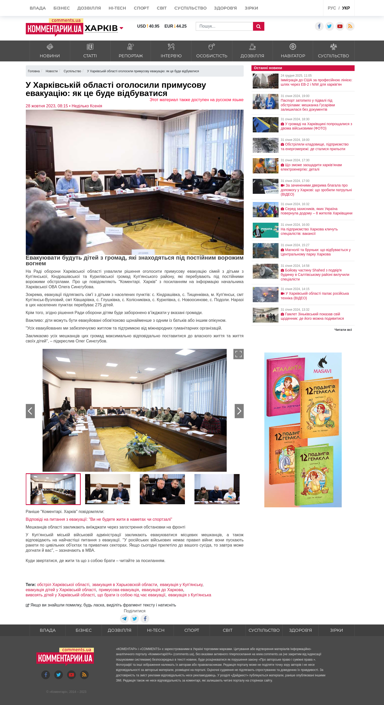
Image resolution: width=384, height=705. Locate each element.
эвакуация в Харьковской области (124, 584)
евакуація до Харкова (162, 590)
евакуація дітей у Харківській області (61, 590)
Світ (227, 630)
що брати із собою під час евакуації (131, 595)
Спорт (191, 630)
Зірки (336, 630)
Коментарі (58, 692)
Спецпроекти (300, 8)
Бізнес (84, 630)
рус (332, 8)
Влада (48, 630)
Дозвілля (120, 630)
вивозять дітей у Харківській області (60, 595)
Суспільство (264, 630)
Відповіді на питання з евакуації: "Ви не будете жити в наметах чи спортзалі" (99, 519)
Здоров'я (300, 630)
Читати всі (343, 330)
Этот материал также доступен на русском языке (197, 100)
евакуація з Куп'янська (189, 595)
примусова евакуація (119, 590)
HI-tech (156, 630)
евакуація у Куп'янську (181, 584)
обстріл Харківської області (63, 584)
